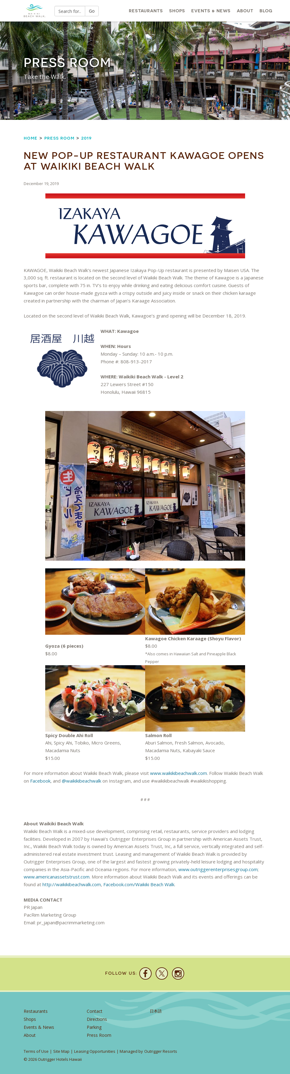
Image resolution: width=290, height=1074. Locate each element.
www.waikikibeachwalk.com (178, 773)
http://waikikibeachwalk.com (71, 884)
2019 (86, 138)
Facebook (40, 781)
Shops (177, 10)
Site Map (61, 1051)
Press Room (59, 138)
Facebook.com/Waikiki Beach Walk (138, 884)
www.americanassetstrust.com (56, 877)
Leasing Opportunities (94, 1051)
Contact (94, 1011)
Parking (94, 1027)
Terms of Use (36, 1051)
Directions (97, 1019)
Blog (266, 10)
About (245, 10)
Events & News (211, 10)
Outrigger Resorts (160, 1051)
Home (31, 138)
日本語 (156, 1011)
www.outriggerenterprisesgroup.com (218, 869)
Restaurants (146, 10)
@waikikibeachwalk (81, 781)
